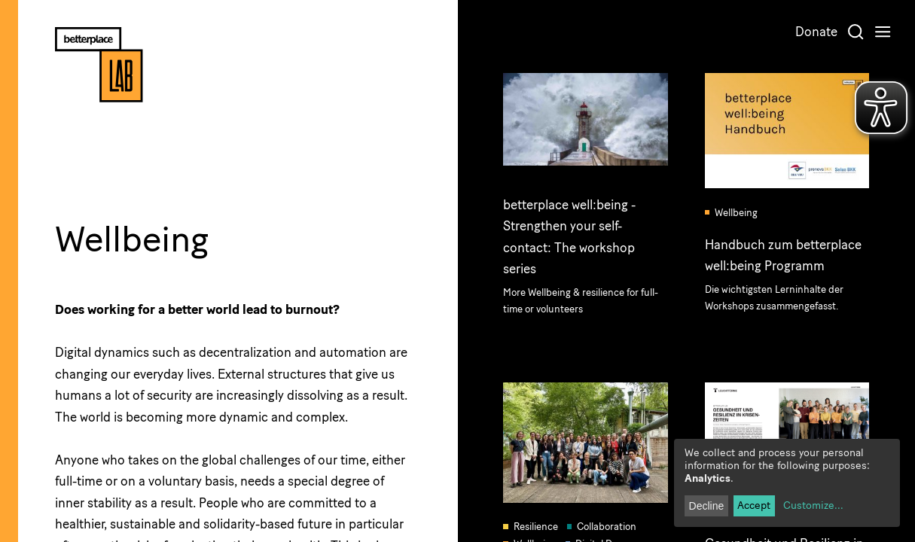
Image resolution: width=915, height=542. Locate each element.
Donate (816, 31)
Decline (706, 506)
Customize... (813, 505)
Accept (753, 505)
